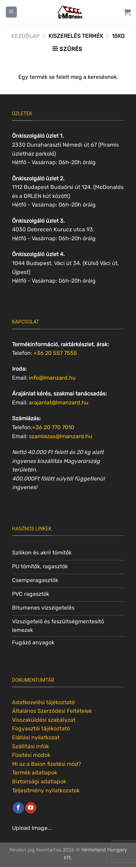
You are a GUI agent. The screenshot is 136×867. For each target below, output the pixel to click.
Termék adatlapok (34, 772)
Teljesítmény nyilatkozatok (46, 790)
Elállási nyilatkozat (36, 737)
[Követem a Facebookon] (18, 808)
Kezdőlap (25, 36)
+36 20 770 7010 (53, 427)
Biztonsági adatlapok (39, 781)
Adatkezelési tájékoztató (43, 702)
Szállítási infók (30, 746)
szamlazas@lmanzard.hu (60, 436)
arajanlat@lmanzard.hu (58, 402)
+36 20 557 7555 (55, 353)
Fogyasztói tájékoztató (41, 728)
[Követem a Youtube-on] (30, 808)
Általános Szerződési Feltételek (52, 711)
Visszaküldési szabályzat (43, 720)
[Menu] (11, 12)
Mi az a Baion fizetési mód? (46, 764)
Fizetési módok (31, 755)
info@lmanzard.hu (52, 377)
